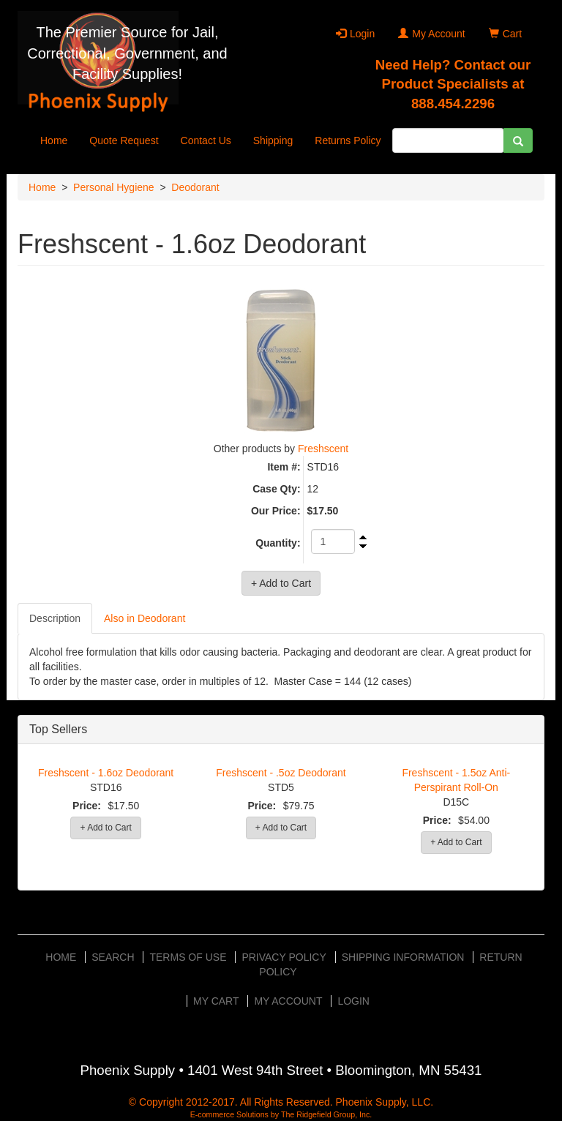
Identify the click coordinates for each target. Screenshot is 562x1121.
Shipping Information (403, 957)
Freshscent (323, 448)
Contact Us (206, 140)
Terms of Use (187, 957)
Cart (505, 34)
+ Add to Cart (105, 827)
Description (54, 618)
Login (355, 34)
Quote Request (123, 140)
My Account (431, 34)
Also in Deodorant (144, 618)
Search (112, 957)
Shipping (273, 140)
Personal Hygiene (113, 187)
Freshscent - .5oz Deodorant (280, 773)
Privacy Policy (283, 957)
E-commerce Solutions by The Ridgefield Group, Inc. (281, 1114)
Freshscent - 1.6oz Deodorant (105, 773)
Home (53, 140)
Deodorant (195, 187)
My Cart (216, 1001)
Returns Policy (348, 140)
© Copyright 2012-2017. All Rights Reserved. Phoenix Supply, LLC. (281, 1102)
